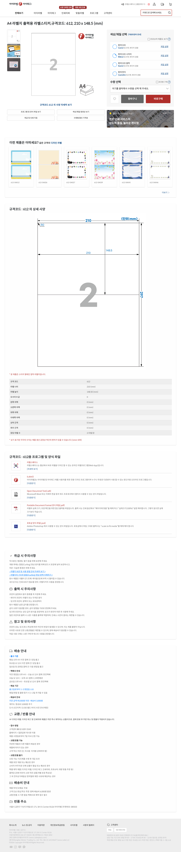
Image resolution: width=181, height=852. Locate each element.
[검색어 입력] (156, 13)
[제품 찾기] (169, 12)
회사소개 (12, 825)
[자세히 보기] (32, 469)
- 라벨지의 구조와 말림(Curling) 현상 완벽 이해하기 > (31, 575)
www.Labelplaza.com (38, 837)
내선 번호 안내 (120, 830)
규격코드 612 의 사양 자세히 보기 (56, 104)
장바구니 (132, 98)
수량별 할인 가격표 (81, 118)
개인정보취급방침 (57, 825)
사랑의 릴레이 (88, 825)
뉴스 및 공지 (27, 825)
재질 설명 (164, 47)
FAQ (109, 830)
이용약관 (41, 825)
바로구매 (158, 98)
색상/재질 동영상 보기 (81, 112)
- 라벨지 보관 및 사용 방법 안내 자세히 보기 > (27, 571)
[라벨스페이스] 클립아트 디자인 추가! (136, 4)
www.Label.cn (63, 840)
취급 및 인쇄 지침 (30, 118)
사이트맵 (73, 825)
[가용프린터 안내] (134, 35)
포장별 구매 (161, 82)
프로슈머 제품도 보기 (157, 39)
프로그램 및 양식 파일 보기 (31, 112)
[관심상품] (114, 99)
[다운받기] (31, 483)
